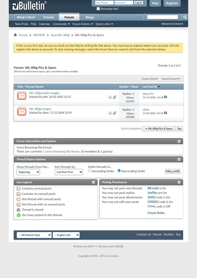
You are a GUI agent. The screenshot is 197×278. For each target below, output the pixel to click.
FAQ (33, 23)
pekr (45, 97)
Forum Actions (81, 23)
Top (179, 128)
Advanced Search (172, 23)
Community (60, 23)
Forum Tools (148, 78)
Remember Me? (108, 9)
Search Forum (169, 78)
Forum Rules (156, 213)
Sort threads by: (65, 167)
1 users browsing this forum (61, 151)
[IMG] (152, 197)
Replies (124, 86)
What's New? (26, 17)
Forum (69, 17)
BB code (153, 188)
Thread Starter (35, 86)
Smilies (152, 193)
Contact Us (144, 234)
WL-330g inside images (44, 93)
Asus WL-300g (60, 35)
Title (20, 86)
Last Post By (151, 86)
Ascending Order (101, 171)
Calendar (44, 23)
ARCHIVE (39, 35)
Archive (169, 234)
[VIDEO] (153, 202)
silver (46, 112)
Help (155, 3)
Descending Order (131, 171)
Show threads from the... (33, 167)
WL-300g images (40, 109)
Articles (48, 17)
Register (172, 3)
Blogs (90, 17)
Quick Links (103, 23)
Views (135, 86)
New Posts (21, 23)
